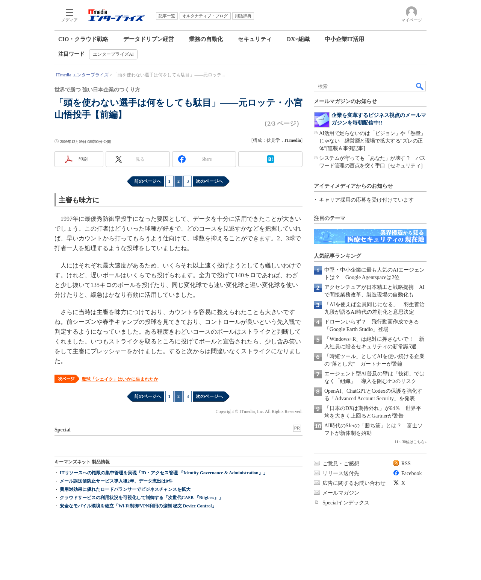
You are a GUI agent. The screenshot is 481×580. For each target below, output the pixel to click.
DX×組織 (298, 39)
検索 (420, 86)
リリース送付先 (340, 473)
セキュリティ (255, 39)
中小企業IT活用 (345, 39)
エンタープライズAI (113, 54)
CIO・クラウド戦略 (83, 39)
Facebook (411, 473)
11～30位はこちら (410, 442)
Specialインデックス (345, 503)
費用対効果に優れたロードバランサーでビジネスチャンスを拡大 (125, 489)
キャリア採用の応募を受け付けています (366, 200)
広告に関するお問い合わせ (354, 483)
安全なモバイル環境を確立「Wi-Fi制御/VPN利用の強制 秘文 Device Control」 (138, 506)
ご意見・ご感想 (340, 463)
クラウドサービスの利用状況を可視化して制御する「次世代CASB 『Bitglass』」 (141, 497)
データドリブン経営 (148, 39)
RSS (406, 463)
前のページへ (147, 181)
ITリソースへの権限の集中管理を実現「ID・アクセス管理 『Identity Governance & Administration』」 (164, 472)
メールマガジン (340, 493)
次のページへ (209, 181)
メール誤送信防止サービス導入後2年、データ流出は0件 (116, 481)
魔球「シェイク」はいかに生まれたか (120, 379)
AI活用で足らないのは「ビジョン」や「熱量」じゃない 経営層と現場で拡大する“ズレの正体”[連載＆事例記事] (372, 141)
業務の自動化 (206, 39)
